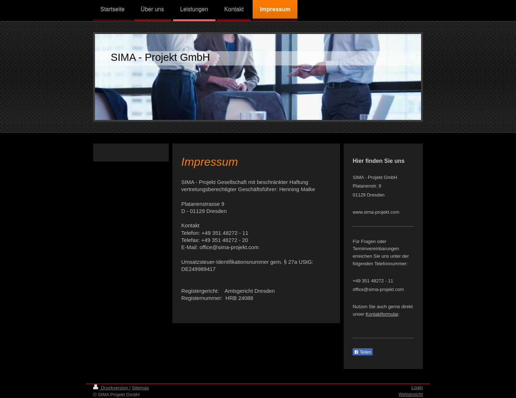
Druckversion (111, 387)
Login (417, 387)
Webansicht (410, 394)
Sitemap (140, 387)
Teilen (362, 352)
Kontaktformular (382, 314)
